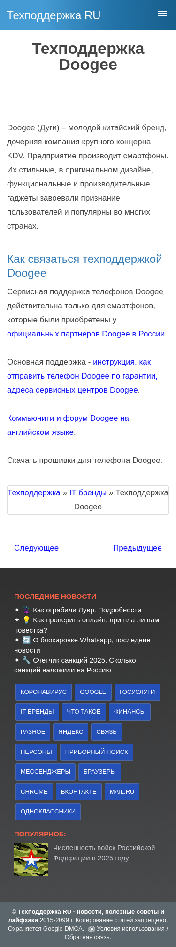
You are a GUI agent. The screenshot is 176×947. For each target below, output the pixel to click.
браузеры (100, 771)
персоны (36, 751)
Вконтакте (79, 791)
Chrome (34, 791)
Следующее (36, 548)
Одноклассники (48, 811)
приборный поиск (96, 751)
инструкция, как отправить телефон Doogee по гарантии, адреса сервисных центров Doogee (82, 376)
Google (93, 691)
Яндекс (70, 731)
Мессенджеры (45, 771)
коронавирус (44, 691)
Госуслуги (137, 691)
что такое (84, 711)
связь (106, 731)
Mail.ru (122, 791)
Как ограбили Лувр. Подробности (87, 610)
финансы (130, 711)
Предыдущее (137, 548)
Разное (33, 731)
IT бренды (37, 711)
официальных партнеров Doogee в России (86, 333)
